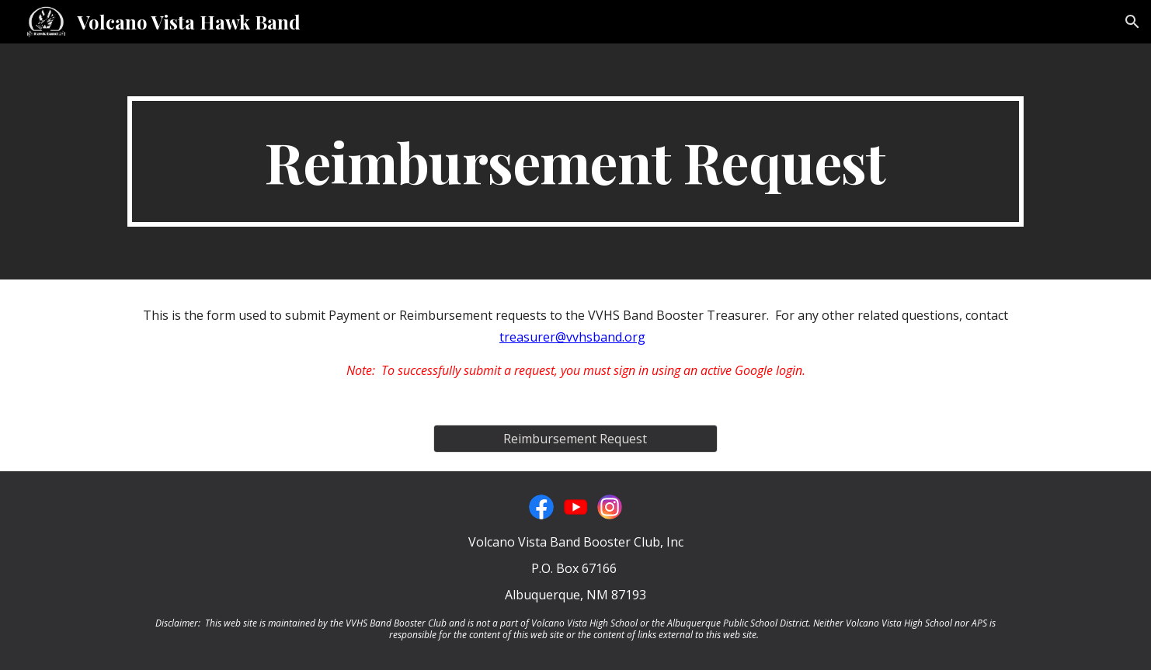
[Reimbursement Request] (575, 439)
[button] (1132, 21)
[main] (575, 161)
